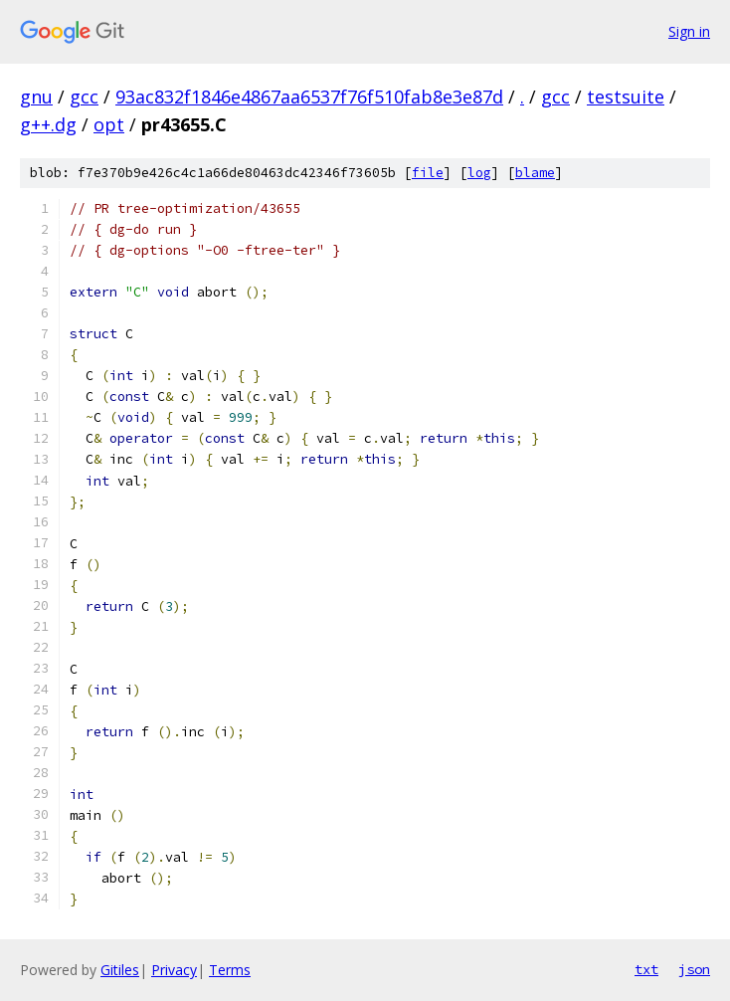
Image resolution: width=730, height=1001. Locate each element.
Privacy (174, 969)
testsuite (625, 96)
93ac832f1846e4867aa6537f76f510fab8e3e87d (309, 96)
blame (535, 172)
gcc (84, 96)
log (479, 172)
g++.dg (48, 124)
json (694, 969)
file (428, 172)
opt (108, 124)
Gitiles (119, 969)
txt (646, 969)
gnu (36, 96)
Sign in (689, 31)
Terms (230, 969)
